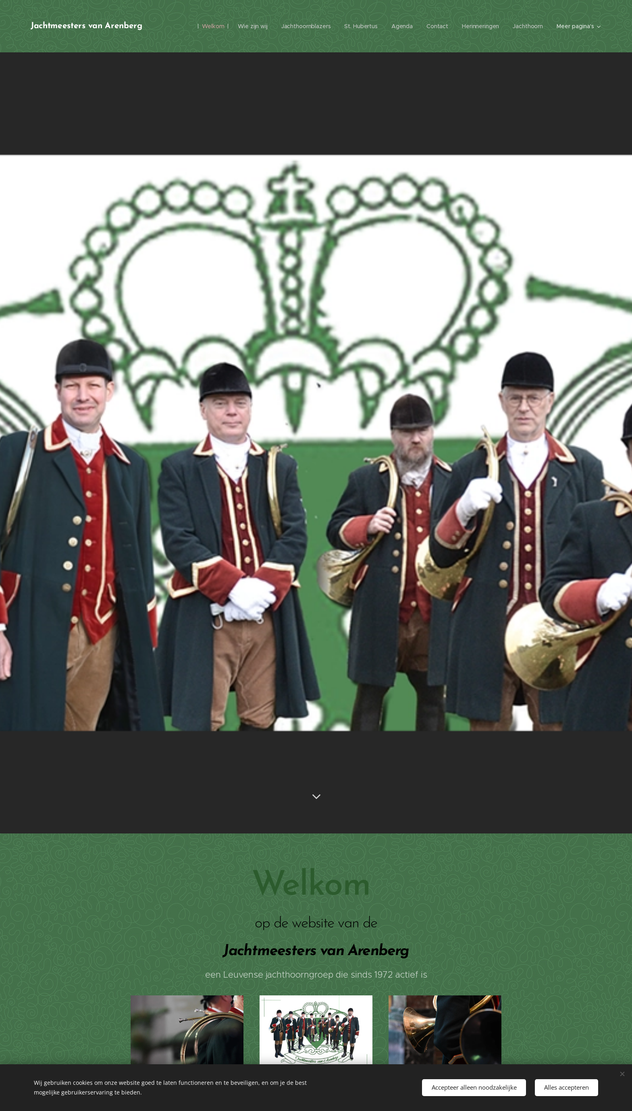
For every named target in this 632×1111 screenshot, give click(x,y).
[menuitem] (209, 26)
